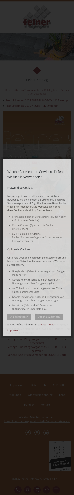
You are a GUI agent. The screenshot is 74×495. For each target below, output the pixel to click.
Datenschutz (46, 324)
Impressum (13, 330)
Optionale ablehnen (49, 316)
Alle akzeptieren (19, 316)
